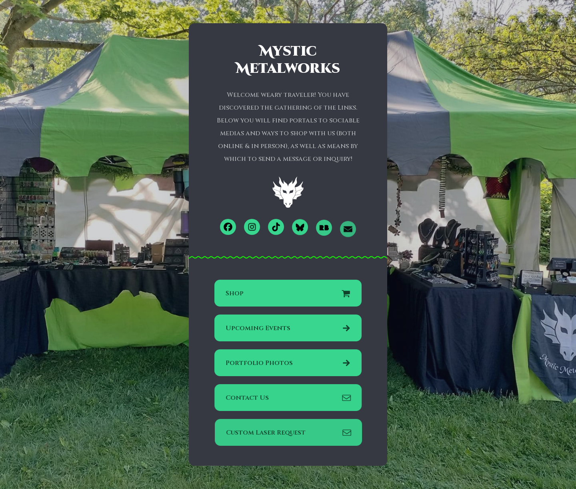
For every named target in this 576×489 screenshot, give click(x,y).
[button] (228, 227)
